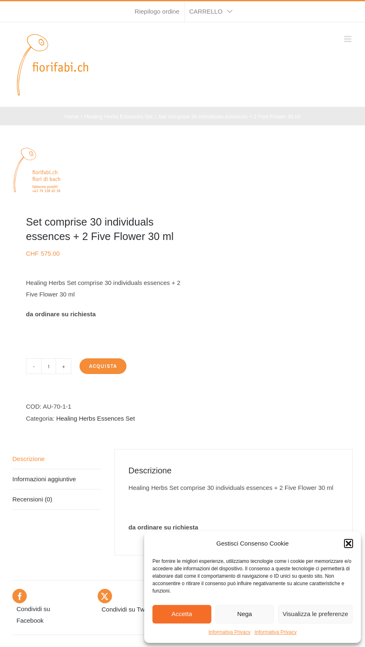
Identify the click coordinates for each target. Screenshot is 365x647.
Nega (244, 613)
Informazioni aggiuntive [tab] (44, 478)
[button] (348, 543)
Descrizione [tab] (28, 458)
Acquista (103, 366)
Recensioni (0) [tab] (32, 499)
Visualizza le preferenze (315, 613)
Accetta (181, 613)
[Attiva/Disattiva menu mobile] (348, 39)
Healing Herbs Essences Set (95, 418)
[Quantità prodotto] (48, 366)
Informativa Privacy (229, 632)
